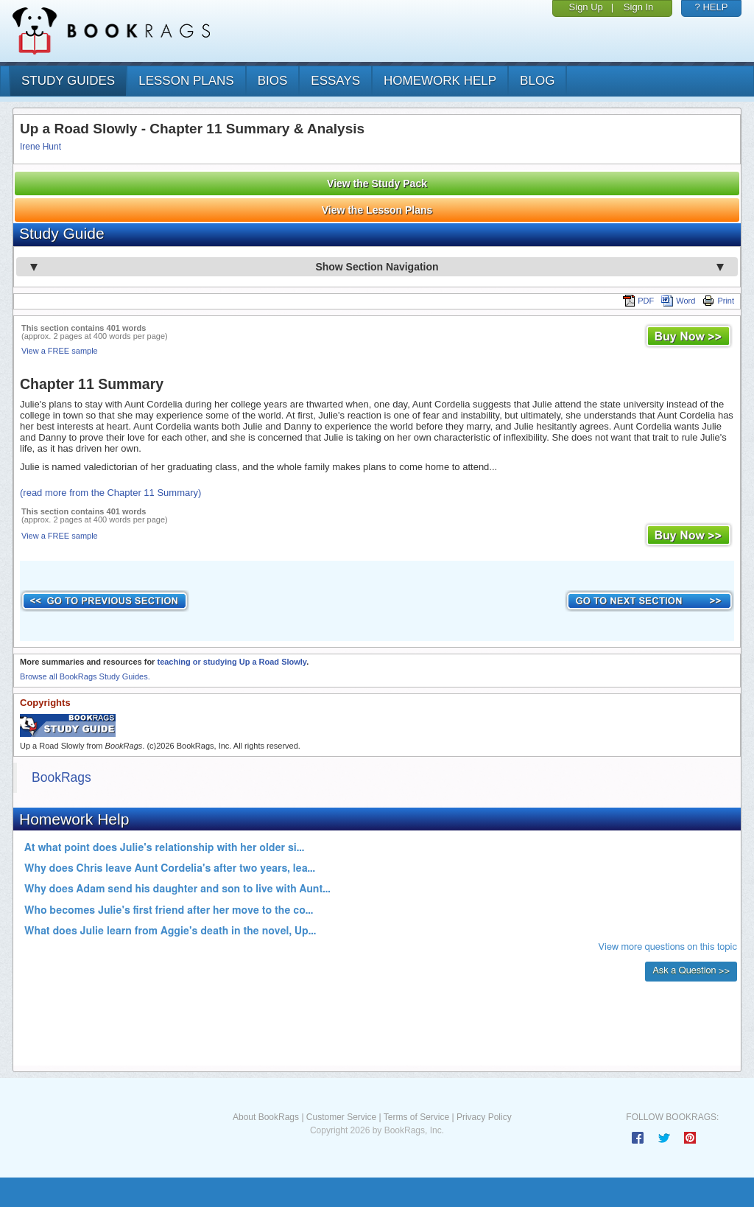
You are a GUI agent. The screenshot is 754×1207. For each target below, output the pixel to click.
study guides (68, 81)
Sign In (638, 7)
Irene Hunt (40, 146)
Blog (537, 81)
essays (335, 81)
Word (678, 300)
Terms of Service (416, 1117)
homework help (440, 81)
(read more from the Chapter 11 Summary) (110, 492)
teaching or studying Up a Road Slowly (231, 661)
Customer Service (341, 1117)
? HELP (711, 7)
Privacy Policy (484, 1117)
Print (718, 300)
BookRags (61, 777)
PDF (638, 300)
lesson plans (185, 81)
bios (273, 81)
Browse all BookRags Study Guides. (85, 676)
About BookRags (266, 1117)
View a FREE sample (59, 350)
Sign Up (586, 7)
